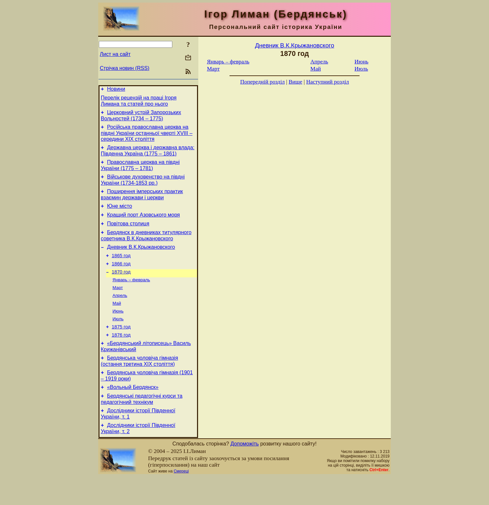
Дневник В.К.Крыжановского (141, 259)
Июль (118, 338)
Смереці (181, 499)
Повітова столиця (128, 234)
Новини (116, 90)
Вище (295, 82)
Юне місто (119, 215)
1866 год (121, 278)
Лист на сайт (115, 54)
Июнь (118, 329)
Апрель (119, 313)
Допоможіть (245, 472)
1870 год (121, 287)
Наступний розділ (327, 82)
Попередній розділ (262, 82)
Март (117, 304)
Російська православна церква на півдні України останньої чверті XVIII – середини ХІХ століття (146, 137)
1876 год (121, 356)
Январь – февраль (131, 296)
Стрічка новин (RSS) (124, 68)
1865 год (121, 269)
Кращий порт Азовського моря (143, 224)
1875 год (121, 347)
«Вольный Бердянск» (132, 412)
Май (116, 321)
